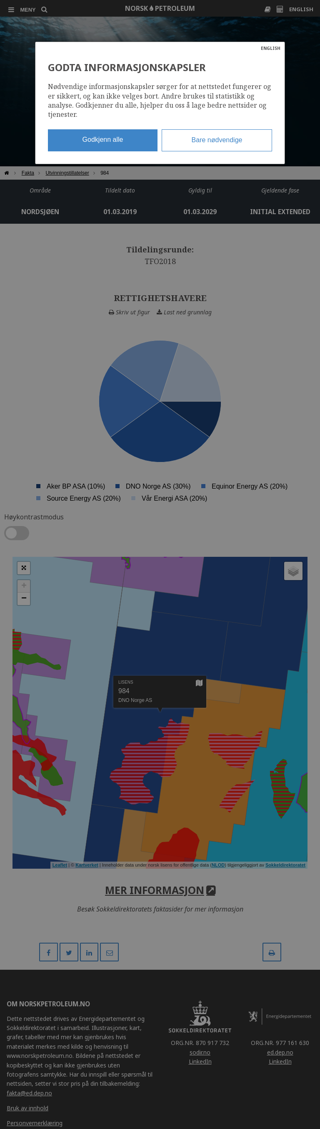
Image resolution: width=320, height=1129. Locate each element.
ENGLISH (270, 48)
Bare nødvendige (217, 139)
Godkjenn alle (102, 139)
